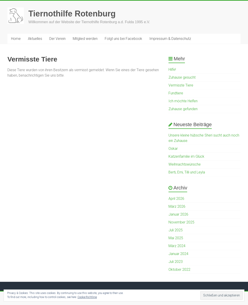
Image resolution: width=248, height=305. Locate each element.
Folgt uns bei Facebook (123, 38)
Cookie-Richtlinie (87, 297)
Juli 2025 (175, 230)
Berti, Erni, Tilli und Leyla (186, 172)
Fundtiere (175, 93)
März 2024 (176, 246)
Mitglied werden (85, 38)
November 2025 (181, 222)
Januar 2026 (178, 214)
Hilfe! (172, 69)
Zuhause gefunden (183, 109)
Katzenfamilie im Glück (186, 156)
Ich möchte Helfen (183, 101)
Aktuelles (35, 38)
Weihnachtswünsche (184, 164)
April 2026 (176, 198)
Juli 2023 (175, 261)
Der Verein (57, 38)
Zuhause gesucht (182, 77)
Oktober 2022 (179, 269)
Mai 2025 (175, 238)
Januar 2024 (178, 254)
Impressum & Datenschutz (170, 38)
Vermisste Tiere (180, 85)
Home (16, 38)
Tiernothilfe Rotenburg (72, 13)
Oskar (173, 148)
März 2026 (176, 206)
